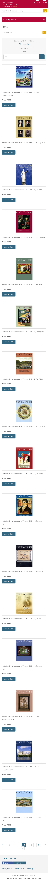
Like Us (6, 863)
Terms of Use (19, 868)
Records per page (24, 49)
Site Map (30, 868)
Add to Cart (8, 105)
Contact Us (19, 863)
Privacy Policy (7, 868)
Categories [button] (24, 19)
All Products (24, 44)
